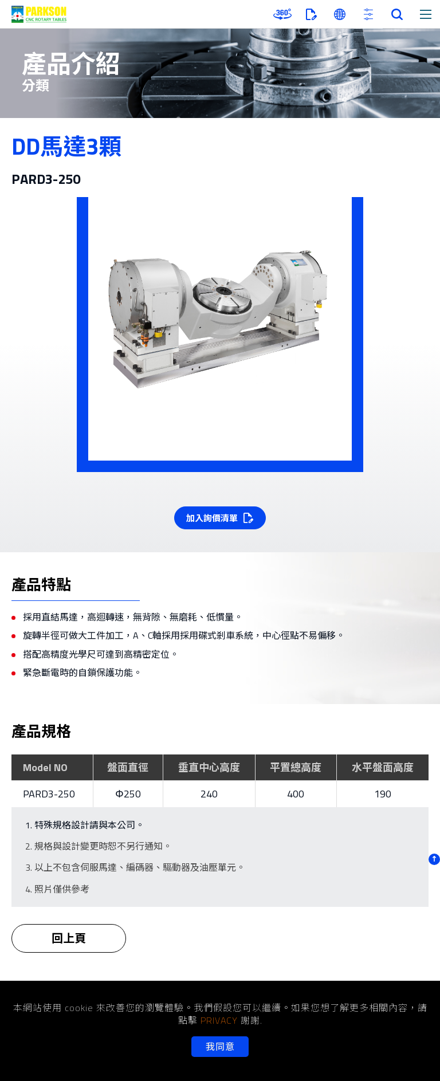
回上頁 (69, 945)
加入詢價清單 (212, 518)
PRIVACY (219, 1020)
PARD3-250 (49, 793)
